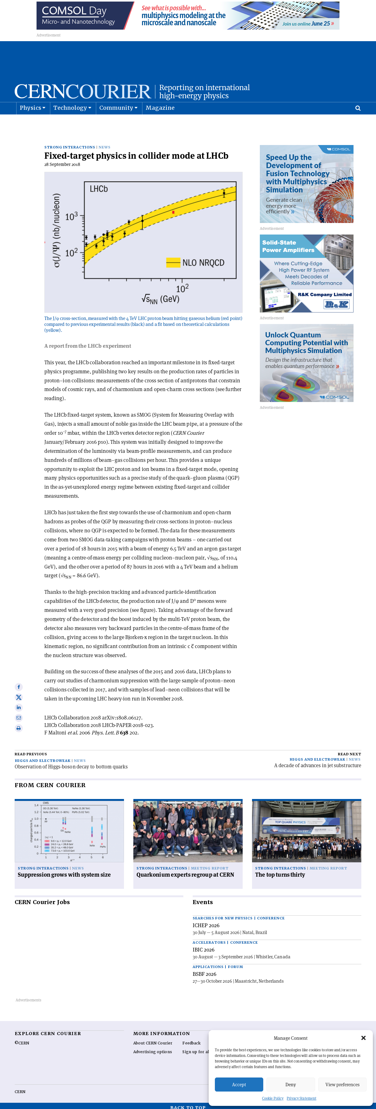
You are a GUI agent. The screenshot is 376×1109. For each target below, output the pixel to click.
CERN (20, 1087)
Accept (239, 1084)
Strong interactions (69, 143)
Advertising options (152, 1047)
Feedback (191, 1039)
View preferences (342, 1084)
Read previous (31, 750)
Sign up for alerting (201, 1047)
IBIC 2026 (204, 945)
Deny (290, 1084)
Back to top (188, 1104)
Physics (30, 123)
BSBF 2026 (204, 969)
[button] (363, 1038)
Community (116, 123)
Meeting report (209, 864)
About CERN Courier (152, 1039)
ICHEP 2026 (206, 921)
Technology (70, 123)
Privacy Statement (301, 1098)
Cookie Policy (273, 1098)
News (105, 143)
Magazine (160, 123)
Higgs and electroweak (43, 756)
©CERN (22, 1039)
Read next (349, 750)
